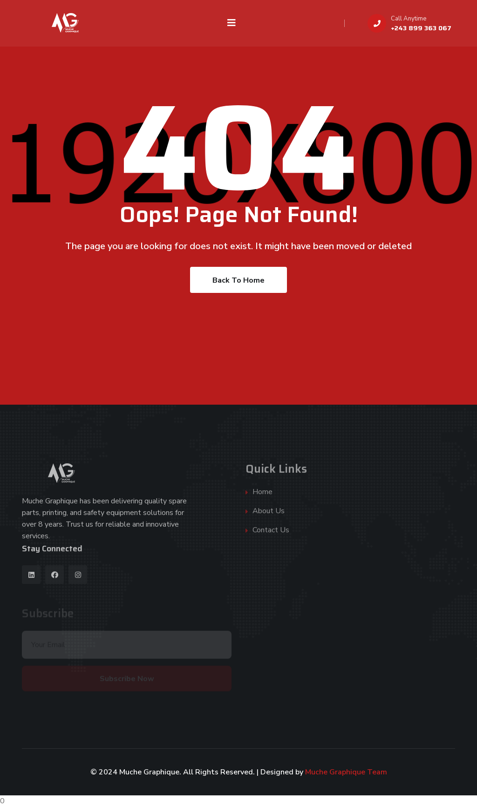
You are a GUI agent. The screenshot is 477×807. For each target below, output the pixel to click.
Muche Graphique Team (346, 772)
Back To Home (238, 280)
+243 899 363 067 (421, 28)
